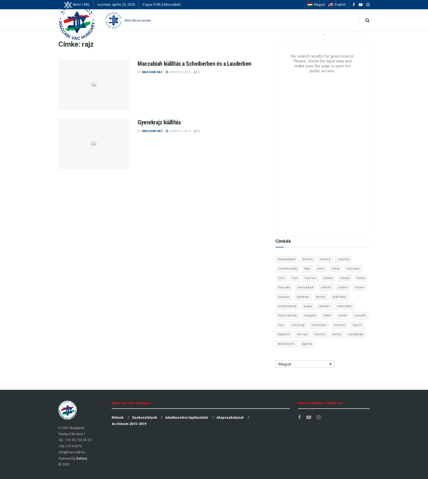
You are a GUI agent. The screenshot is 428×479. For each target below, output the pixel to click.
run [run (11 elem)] (281, 325)
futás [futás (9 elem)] (361, 278)
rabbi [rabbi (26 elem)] (342, 315)
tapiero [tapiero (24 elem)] (284, 334)
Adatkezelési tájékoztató (186, 417)
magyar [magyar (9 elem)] (310, 315)
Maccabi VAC (152, 72)
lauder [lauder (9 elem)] (324, 306)
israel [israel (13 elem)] (343, 287)
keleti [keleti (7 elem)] (321, 297)
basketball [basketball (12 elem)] (287, 259)
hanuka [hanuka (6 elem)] (284, 287)
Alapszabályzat (229, 417)
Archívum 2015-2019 (129, 424)
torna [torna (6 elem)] (336, 334)
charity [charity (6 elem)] (343, 259)
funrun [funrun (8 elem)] (310, 278)
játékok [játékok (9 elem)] (303, 297)
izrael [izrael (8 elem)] (359, 287)
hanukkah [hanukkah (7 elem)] (306, 287)
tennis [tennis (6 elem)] (320, 334)
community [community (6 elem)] (287, 268)
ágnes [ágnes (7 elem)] (307, 344)
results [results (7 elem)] (360, 315)
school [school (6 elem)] (340, 325)
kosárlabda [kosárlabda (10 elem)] (287, 306)
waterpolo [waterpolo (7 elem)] (286, 344)
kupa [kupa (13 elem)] (308, 306)
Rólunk (117, 417)
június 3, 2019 (178, 72)
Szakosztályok (144, 417)
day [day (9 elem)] (307, 268)
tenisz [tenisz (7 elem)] (302, 334)
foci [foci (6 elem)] (281, 278)
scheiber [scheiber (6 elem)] (319, 325)
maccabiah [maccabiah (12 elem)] (287, 315)
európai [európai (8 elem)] (353, 268)
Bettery (81, 458)
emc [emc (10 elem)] (321, 268)
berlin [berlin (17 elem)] (308, 259)
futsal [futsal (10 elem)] (345, 278)
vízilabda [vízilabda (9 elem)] (355, 334)
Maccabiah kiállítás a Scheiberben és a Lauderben (194, 63)
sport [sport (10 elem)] (357, 325)
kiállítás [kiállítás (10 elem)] (339, 297)
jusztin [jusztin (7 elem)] (284, 297)
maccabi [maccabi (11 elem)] (344, 306)
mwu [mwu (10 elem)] (327, 315)
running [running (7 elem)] (297, 325)
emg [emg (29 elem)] (336, 268)
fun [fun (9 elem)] (295, 278)
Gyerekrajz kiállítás (159, 122)
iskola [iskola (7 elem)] (326, 287)
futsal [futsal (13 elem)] (328, 278)
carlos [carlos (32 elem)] (325, 259)
